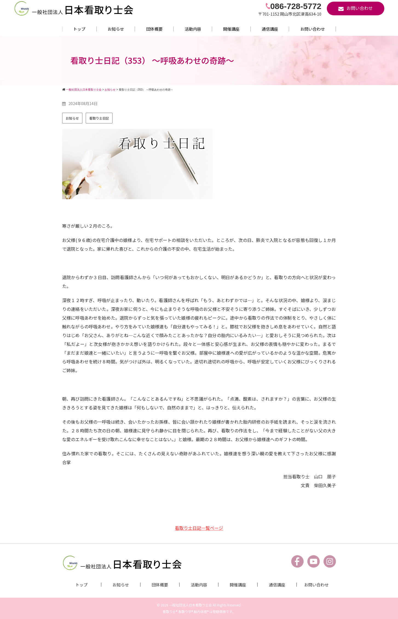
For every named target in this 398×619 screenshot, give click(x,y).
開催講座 (231, 29)
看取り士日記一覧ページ (199, 528)
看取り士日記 (99, 118)
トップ (79, 29)
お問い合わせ (312, 29)
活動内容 (193, 29)
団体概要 (154, 29)
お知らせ (116, 29)
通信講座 (270, 29)
